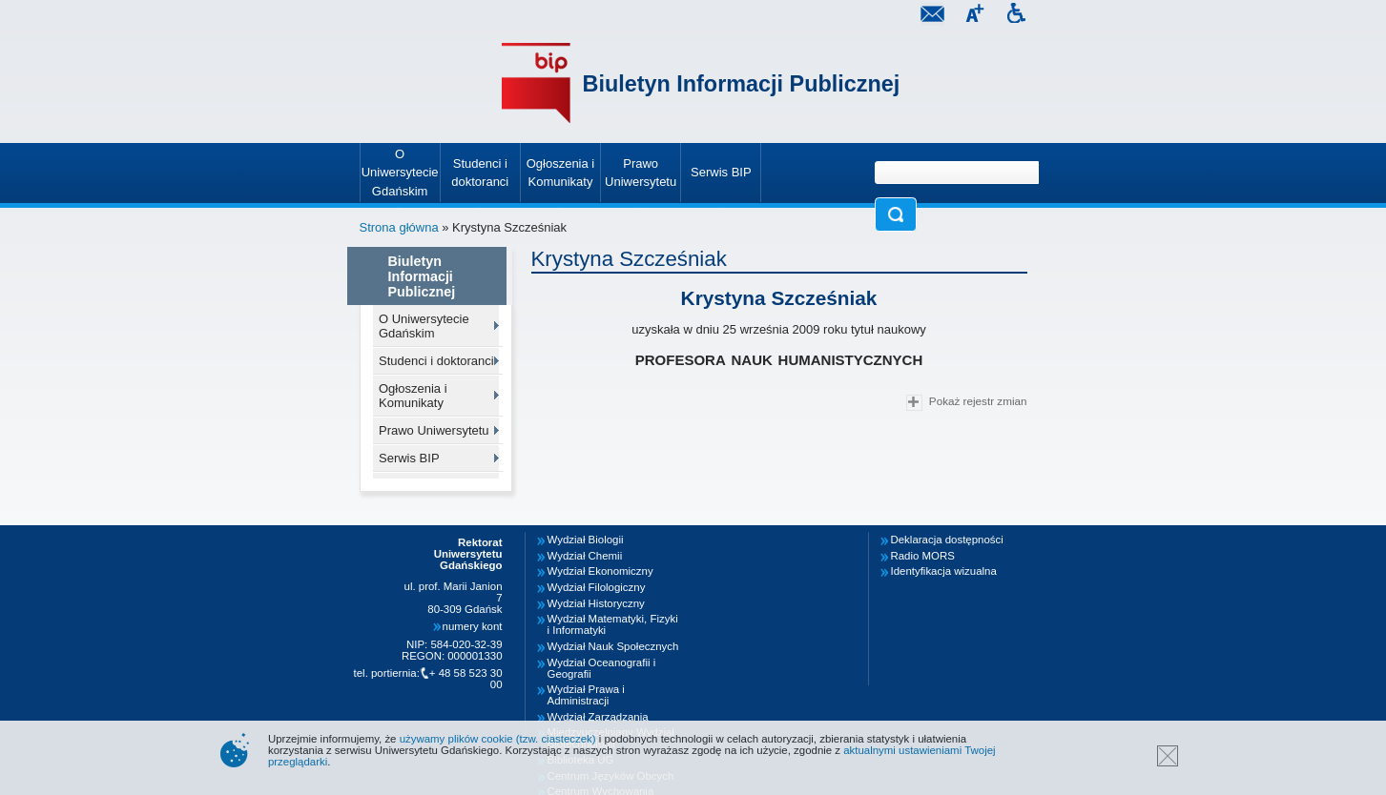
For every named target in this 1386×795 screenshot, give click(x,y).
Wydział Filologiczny (597, 587)
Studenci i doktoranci (436, 361)
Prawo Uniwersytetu (434, 430)
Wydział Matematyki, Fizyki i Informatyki (613, 624)
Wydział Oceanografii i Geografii (602, 668)
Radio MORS (923, 555)
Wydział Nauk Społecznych (613, 646)
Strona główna (399, 227)
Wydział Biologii (586, 539)
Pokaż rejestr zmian (966, 403)
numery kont (473, 626)
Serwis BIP (409, 458)
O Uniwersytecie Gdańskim (424, 326)
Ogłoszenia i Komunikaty (413, 395)
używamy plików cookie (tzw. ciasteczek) (498, 738)
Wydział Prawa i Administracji (586, 694)
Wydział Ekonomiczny (600, 571)
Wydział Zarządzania (598, 717)
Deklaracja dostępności (947, 539)
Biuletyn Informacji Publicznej (741, 83)
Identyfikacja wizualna (944, 571)
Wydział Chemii (585, 555)
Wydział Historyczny (596, 603)
